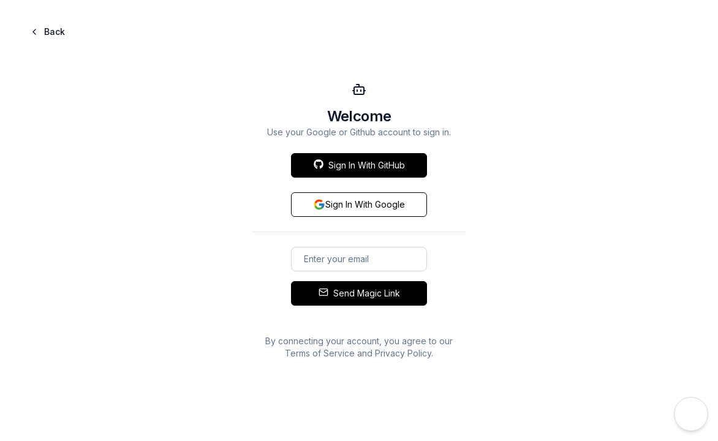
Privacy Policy (403, 353)
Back (47, 31)
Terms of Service (320, 353)
